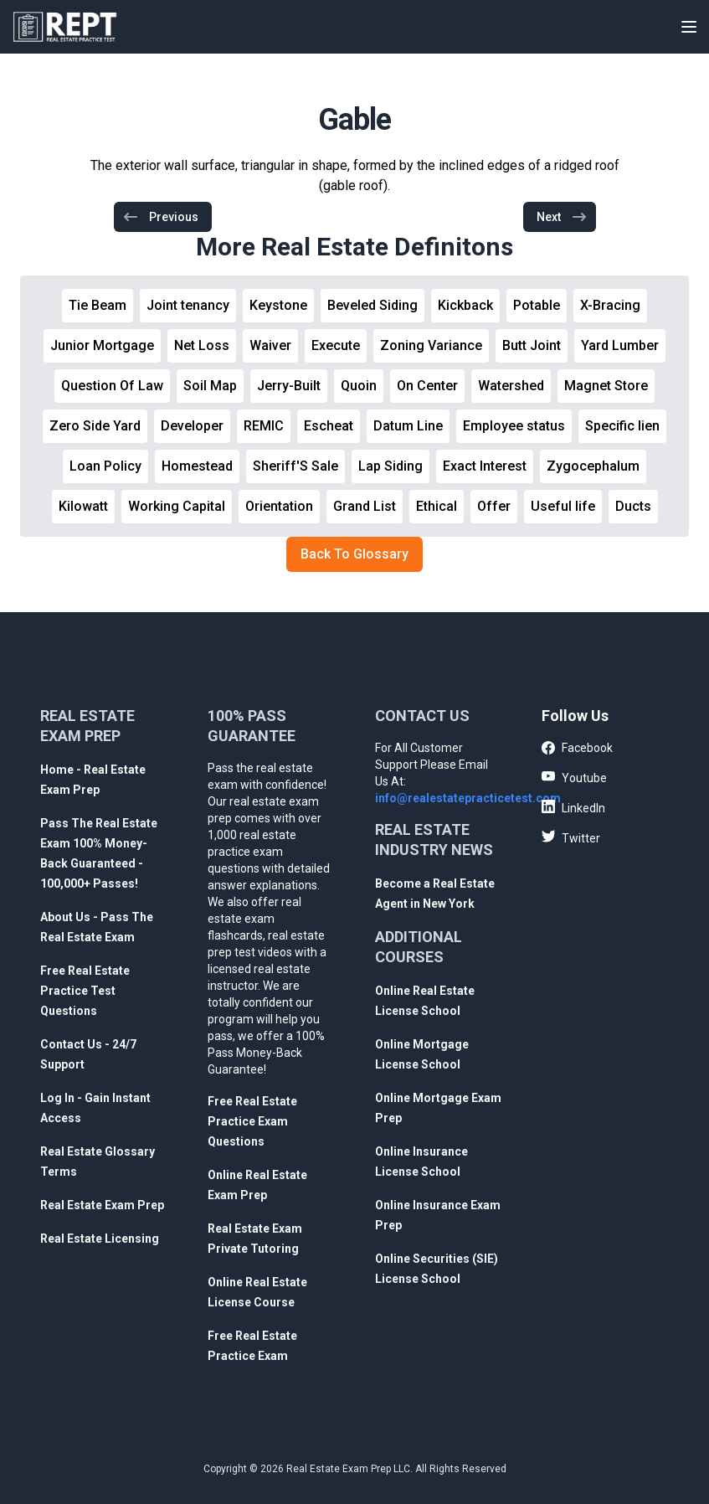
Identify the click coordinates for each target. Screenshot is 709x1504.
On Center (427, 386)
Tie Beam (97, 305)
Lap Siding (390, 466)
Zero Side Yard (95, 426)
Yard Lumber (620, 345)
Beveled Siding (372, 305)
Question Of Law (112, 386)
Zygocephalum (593, 466)
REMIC (264, 426)
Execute (335, 345)
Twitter (571, 837)
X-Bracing (610, 305)
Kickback (465, 305)
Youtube (574, 777)
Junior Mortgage (102, 345)
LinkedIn (573, 807)
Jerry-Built (289, 386)
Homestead (197, 466)
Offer (494, 506)
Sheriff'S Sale (295, 466)
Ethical (436, 506)
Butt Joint (531, 345)
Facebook (577, 748)
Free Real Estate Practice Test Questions (85, 990)
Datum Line (408, 426)
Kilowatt (83, 506)
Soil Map (210, 386)
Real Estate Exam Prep (102, 1205)
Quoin (359, 386)
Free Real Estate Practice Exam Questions (252, 1121)
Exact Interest (485, 466)
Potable (536, 305)
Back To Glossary (354, 554)
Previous (160, 217)
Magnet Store (606, 386)
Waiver (270, 345)
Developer (192, 426)
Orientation (279, 506)
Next (562, 217)
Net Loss (201, 345)
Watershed (511, 386)
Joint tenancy (187, 305)
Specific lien (622, 426)
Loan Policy (105, 466)
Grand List (364, 506)
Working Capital (176, 506)
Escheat (328, 426)
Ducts (633, 506)
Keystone (278, 305)
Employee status (514, 426)
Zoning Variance (431, 345)
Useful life (563, 506)
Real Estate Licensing (99, 1238)
